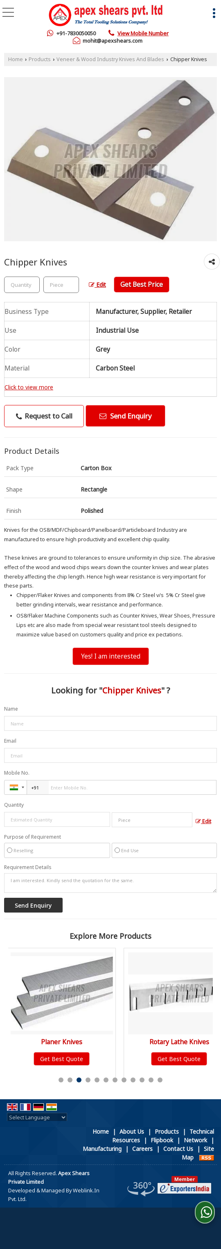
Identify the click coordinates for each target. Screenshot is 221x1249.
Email (10, 740)
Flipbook (162, 1140)
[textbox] (61, 285)
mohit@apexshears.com (112, 40)
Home (15, 59)
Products (40, 59)
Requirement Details (27, 867)
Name (11, 708)
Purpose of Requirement (32, 837)
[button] (143, 33)
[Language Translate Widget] (37, 1117)
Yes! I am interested (110, 656)
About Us (132, 1131)
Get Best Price (141, 284)
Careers (142, 1149)
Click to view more (29, 387)
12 (160, 1079)
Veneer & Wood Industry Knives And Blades (110, 59)
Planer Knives (64, 1042)
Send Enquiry (125, 416)
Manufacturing (102, 1149)
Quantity (14, 804)
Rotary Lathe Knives (181, 1042)
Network (195, 1140)
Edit (97, 284)
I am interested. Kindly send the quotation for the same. (110, 883)
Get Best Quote (64, 1059)
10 (142, 1079)
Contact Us (178, 1149)
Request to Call (44, 416)
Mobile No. (16, 772)
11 (151, 1079)
